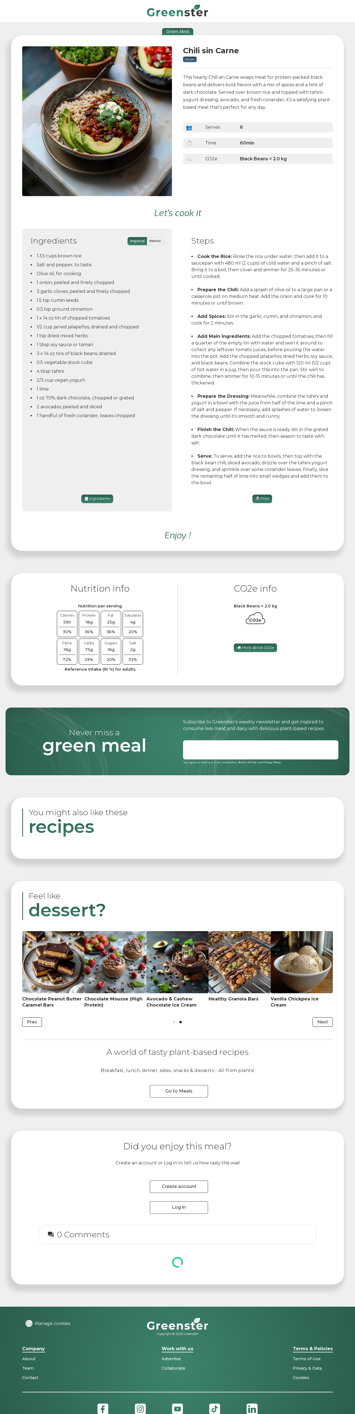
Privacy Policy (272, 762)
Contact (30, 1378)
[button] (340, 11)
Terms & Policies (313, 1349)
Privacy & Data (307, 1368)
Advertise (171, 1359)
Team (28, 1368)
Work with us (177, 1349)
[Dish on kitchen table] (53, 969)
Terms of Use (247, 762)
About (29, 1359)
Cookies (301, 1378)
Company (33, 1349)
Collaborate (173, 1368)
